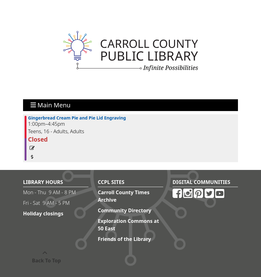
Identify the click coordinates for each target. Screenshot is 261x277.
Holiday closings (43, 213)
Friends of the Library (124, 239)
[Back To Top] (45, 257)
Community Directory (124, 210)
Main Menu (51, 105)
